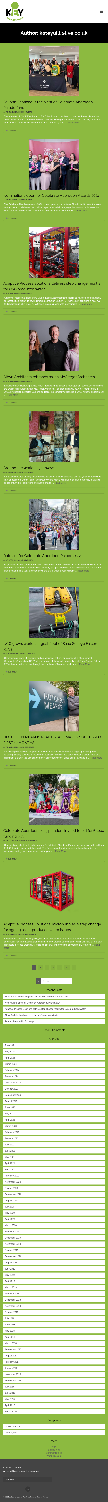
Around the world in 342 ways (19, 1021)
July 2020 (9, 1207)
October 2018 (11, 1312)
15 (67, 967)
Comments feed (54, 1453)
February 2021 (12, 1175)
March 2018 (11, 1343)
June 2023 (10, 1107)
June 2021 (10, 1151)
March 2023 (11, 1126)
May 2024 (10, 1051)
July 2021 (9, 1144)
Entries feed (54, 1450)
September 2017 (13, 1349)
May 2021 (10, 1157)
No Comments (26, 112)
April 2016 (10, 1405)
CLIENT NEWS (12, 130)
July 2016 (9, 1386)
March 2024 (11, 1064)
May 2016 (10, 1399)
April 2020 (10, 1219)
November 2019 (13, 1244)
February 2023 (12, 1132)
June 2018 (10, 1324)
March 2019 (11, 1287)
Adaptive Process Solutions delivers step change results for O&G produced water (45, 1009)
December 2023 (13, 1082)
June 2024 (10, 1045)
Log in (54, 1446)
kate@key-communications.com (21, 1471)
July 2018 (9, 1318)
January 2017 (11, 1368)
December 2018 (13, 1300)
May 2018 (10, 1331)
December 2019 (13, 1238)
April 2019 (10, 1281)
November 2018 (13, 1306)
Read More (73, 122)
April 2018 (10, 1337)
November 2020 (13, 1182)
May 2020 (10, 1213)
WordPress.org (54, 1456)
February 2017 (12, 1362)
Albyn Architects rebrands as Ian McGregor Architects (31, 1015)
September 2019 (13, 1256)
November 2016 (13, 1374)
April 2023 (10, 1120)
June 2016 (10, 1393)
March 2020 (11, 1225)
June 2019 (10, 1269)
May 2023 (10, 1113)
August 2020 (11, 1200)
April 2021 (10, 1163)
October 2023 (11, 1089)
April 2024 (10, 1058)
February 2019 (12, 1293)
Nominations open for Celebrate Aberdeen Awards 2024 (32, 1003)
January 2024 (11, 1076)
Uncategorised (12, 1432)
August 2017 (11, 1355)
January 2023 (11, 1138)
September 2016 (13, 1380)
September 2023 (13, 1095)
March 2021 (11, 1169)
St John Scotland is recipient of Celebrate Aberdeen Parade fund (37, 996)
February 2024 (12, 1070)
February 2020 (12, 1231)
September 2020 (13, 1194)
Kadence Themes (42, 1497)
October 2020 (11, 1188)
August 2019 (11, 1262)
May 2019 (10, 1275)
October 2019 (11, 1250)
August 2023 (11, 1101)
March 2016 (11, 1411)
